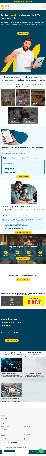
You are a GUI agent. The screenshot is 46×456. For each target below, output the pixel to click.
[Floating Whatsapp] (41, 451)
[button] (44, 7)
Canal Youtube (27, 428)
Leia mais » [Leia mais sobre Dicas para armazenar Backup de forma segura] (3, 406)
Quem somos (3, 413)
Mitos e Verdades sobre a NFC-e (9, 373)
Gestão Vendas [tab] (4, 158)
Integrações (3, 428)
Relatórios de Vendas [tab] (25, 158)
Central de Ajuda (4, 434)
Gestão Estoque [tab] (14, 158)
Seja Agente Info (4, 418)
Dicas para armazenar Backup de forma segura (10, 399)
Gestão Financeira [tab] (5, 215)
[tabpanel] (23, 167)
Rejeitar (9, 451)
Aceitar (21, 451)
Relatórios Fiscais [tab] (38, 215)
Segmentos (3, 425)
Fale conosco (3, 420)
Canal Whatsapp (27, 426)
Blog (25, 425)
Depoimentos (3, 415)
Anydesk (27, 436)
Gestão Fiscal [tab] (15, 215)
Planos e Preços (4, 429)
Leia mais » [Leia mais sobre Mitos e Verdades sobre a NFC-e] (3, 380)
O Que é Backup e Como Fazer (32, 373)
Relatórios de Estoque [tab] (37, 158)
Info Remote (28, 439)
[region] (15, 447)
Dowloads (3, 435)
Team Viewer (28, 434)
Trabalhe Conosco (4, 417)
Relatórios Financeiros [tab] (25, 215)
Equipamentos (4, 438)
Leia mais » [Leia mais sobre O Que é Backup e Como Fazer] (26, 380)
